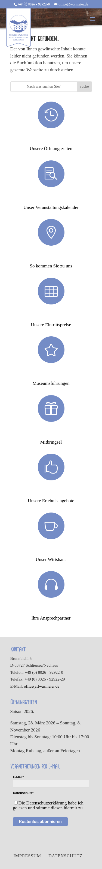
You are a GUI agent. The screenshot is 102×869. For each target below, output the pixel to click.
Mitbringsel (51, 433)
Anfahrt (51, 257)
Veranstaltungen (51, 198)
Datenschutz (65, 855)
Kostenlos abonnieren (40, 821)
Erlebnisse (51, 492)
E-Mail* (18, 777)
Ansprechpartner (51, 609)
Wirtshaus (51, 550)
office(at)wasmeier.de (41, 686)
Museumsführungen (51, 374)
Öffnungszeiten (51, 139)
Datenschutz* (23, 793)
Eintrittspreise (51, 316)
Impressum (27, 855)
